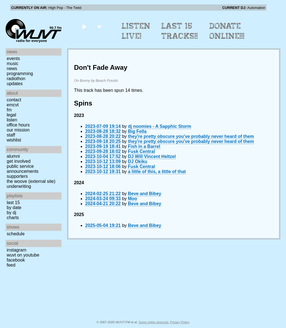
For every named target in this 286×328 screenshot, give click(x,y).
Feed (11, 265)
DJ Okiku (137, 161)
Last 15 (13, 202)
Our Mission (18, 130)
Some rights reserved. (154, 322)
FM (9, 109)
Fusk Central (141, 151)
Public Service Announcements (23, 169)
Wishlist (14, 140)
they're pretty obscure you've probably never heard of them (191, 136)
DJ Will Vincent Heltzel (152, 156)
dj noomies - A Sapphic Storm (159, 126)
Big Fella (137, 131)
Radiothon (16, 78)
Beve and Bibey (144, 193)
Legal (11, 114)
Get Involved (18, 161)
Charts (13, 217)
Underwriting (19, 186)
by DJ (11, 212)
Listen (12, 120)
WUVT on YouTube (23, 255)
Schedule (16, 233)
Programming (20, 73)
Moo (132, 198)
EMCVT (13, 104)
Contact (14, 99)
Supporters (17, 176)
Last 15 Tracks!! (179, 31)
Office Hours (18, 125)
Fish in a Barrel (144, 146)
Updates (15, 83)
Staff (11, 135)
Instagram (16, 250)
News (12, 68)
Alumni (13, 156)
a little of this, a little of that (157, 171)
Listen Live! (136, 31)
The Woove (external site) (31, 181)
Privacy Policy (180, 322)
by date (14, 207)
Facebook (16, 260)
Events (13, 58)
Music (12, 63)
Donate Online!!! (227, 31)
